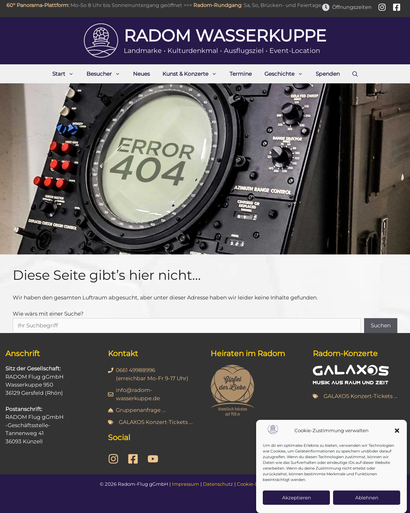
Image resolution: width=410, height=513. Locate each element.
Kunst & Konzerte (192, 73)
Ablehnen (366, 498)
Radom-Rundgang (221, 5)
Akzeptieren (296, 498)
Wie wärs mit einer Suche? (48, 314)
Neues (141, 74)
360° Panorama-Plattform (39, 5)
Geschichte (286, 73)
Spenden (328, 74)
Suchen (381, 325)
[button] (397, 430)
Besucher (106, 73)
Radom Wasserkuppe (225, 36)
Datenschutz (218, 484)
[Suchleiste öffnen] (355, 73)
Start (66, 73)
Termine (241, 74)
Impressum (185, 484)
